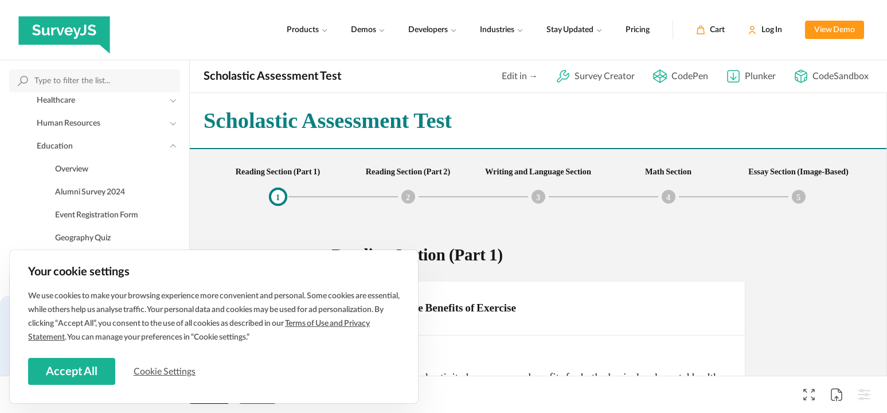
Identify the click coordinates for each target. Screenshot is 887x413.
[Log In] (765, 29)
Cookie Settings (166, 371)
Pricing (638, 30)
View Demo (834, 30)
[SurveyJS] (64, 30)
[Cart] (710, 29)
